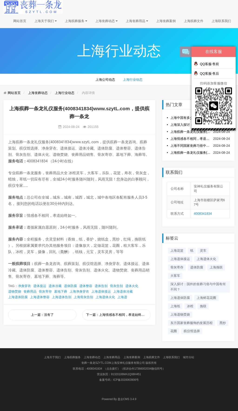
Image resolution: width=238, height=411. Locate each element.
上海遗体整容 (40, 297)
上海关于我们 (45, 21)
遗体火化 (131, 286)
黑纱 (222, 323)
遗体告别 (101, 286)
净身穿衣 (24, 286)
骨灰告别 (116, 286)
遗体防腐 (70, 286)
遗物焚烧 (14, 291)
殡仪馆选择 (192, 331)
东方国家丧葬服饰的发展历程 (191, 323)
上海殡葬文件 (193, 21)
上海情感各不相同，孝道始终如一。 (190, 138)
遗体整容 (85, 286)
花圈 (173, 331)
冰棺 (190, 306)
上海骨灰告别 (83, 297)
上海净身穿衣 (79, 291)
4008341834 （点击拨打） (103, 368)
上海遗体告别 (61, 297)
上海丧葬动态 (106, 21)
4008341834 (203, 213)
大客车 (175, 275)
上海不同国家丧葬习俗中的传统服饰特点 (190, 145)
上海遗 (122, 297)
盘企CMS (119, 399)
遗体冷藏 (55, 286)
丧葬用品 (29, 291)
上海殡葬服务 (76, 21)
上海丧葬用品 (137, 21)
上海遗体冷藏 (123, 291)
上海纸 (175, 306)
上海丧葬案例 (166, 21)
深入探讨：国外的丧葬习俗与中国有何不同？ (198, 286)
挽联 (203, 306)
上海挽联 (216, 267)
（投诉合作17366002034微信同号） (142, 368)
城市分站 (188, 357)
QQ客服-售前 (206, 64)
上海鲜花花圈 (206, 298)
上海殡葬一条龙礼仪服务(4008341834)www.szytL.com (190, 152)
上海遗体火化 (105, 297)
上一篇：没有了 (42, 315)
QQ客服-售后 (206, 73)
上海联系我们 (221, 21)
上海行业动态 (132, 79)
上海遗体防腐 (18, 297)
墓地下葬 (60, 291)
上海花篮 (176, 250)
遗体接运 (39, 286)
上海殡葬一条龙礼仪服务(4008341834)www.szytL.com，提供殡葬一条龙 (190, 132)
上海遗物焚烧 (180, 314)
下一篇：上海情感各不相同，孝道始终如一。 (118, 315)
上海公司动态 (105, 79)
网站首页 (19, 21)
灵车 (203, 250)
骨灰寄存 (45, 291)
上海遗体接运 (101, 291)
